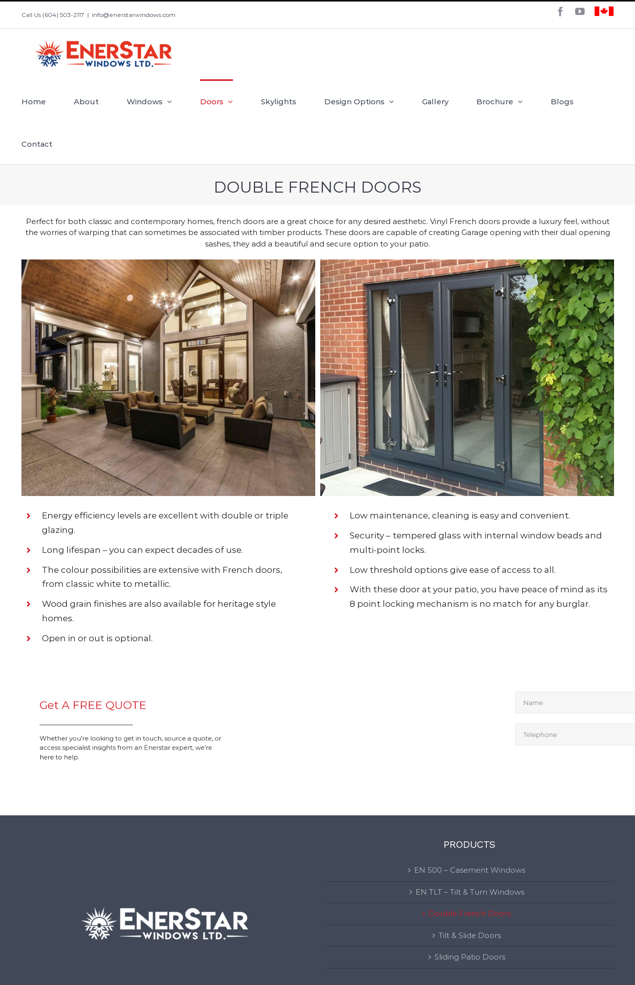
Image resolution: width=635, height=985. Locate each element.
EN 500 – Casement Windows (469, 870)
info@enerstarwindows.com (134, 14)
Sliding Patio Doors (469, 957)
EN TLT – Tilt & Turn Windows (470, 892)
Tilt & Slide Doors (469, 935)
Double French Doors (469, 913)
